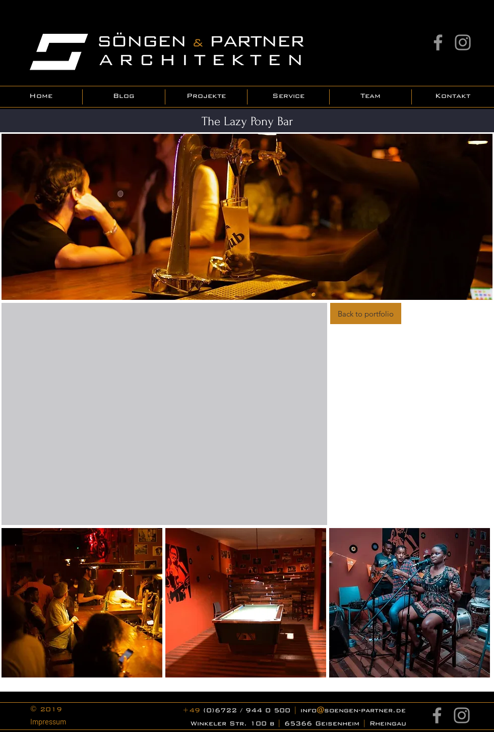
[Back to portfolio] (365, 313)
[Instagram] (462, 42)
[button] (82, 603)
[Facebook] (438, 42)
